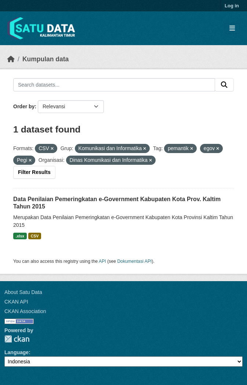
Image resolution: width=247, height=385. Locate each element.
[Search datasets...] (114, 84)
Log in (232, 5)
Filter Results (34, 172)
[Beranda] (11, 59)
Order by (23, 106)
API (102, 261)
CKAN (16, 339)
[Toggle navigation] (232, 28)
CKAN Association (25, 311)
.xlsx (20, 236)
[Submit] (224, 84)
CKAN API (16, 302)
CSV (35, 236)
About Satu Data (23, 292)
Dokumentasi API (134, 261)
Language (16, 352)
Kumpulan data (45, 59)
